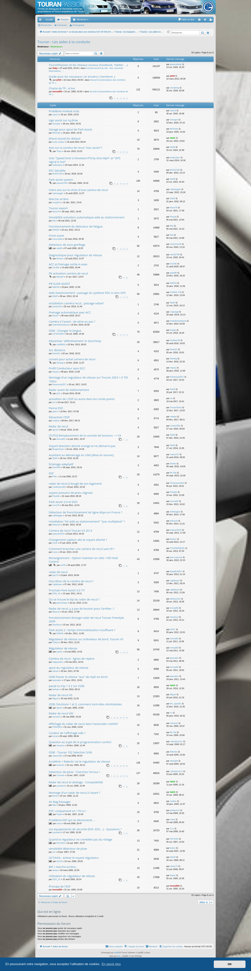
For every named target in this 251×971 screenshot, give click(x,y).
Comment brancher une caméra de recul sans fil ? (82, 549)
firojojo (173, 330)
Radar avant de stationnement (69, 390)
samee (55, 671)
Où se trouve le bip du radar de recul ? (74, 599)
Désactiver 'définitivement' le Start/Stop (75, 341)
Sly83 (172, 147)
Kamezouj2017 (59, 384)
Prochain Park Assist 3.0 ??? (67, 590)
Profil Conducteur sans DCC (67, 368)
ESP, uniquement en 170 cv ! (67, 811)
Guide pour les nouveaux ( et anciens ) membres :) (82, 76)
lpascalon (174, 658)
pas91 (59, 652)
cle (53, 852)
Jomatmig (174, 88)
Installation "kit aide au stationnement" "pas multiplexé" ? (87, 521)
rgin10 (55, 430)
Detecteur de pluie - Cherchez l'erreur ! (74, 772)
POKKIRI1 (57, 727)
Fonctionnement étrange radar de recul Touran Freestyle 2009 (86, 619)
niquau (55, 372)
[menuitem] (186, 19)
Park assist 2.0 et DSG (63, 502)
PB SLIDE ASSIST (59, 283)
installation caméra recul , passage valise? (76, 303)
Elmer (55, 796)
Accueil (49, 19)
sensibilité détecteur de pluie (68, 848)
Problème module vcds (64, 111)
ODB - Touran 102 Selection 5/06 (70, 752)
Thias (59, 151)
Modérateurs (56, 46)
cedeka (55, 420)
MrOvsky (56, 133)
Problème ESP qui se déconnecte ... (72, 820)
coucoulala (57, 239)
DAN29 (55, 230)
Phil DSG (60, 843)
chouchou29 (175, 244)
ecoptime (56, 202)
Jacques (60, 745)
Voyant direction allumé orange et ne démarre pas (82, 446)
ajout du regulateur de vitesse (68, 668)
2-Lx (172, 828)
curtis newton (58, 142)
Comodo (60, 775)
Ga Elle (55, 267)
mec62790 (175, 254)
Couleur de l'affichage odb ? (67, 733)
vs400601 (61, 344)
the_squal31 (175, 703)
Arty (119, 956)
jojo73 (55, 575)
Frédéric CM (176, 292)
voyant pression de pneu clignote (71, 493)
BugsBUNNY (176, 571)
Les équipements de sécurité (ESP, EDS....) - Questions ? (85, 829)
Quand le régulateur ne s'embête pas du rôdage (80, 839)
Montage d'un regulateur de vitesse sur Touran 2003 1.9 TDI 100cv (88, 379)
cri (171, 713)
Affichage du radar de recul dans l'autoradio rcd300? (83, 724)
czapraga (174, 312)
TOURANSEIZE (177, 548)
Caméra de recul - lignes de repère (71, 658)
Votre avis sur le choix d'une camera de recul (78, 190)
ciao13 (55, 114)
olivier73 (174, 866)
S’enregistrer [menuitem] (212, 20)
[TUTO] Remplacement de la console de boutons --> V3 (85, 435)
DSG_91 (56, 593)
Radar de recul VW (61, 713)
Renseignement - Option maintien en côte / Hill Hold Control (83, 559)
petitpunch (175, 810)
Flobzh (55, 642)
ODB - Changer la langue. (65, 330)
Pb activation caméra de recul (68, 273)
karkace (56, 689)
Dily (54, 220)
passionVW (61, 183)
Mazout (55, 612)
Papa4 (59, 814)
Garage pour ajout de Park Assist (70, 129)
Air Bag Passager (60, 802)
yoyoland (60, 786)
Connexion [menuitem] (206, 20)
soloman (174, 723)
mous (55, 552)
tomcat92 (60, 439)
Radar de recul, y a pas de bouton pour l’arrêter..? (81, 608)
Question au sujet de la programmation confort (80, 742)
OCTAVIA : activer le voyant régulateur (74, 858)
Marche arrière (59, 199)
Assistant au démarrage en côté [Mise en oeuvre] (81, 455)
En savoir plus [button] (111, 964)
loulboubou (57, 165)
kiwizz (172, 848)
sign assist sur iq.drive (63, 120)
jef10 (58, 80)
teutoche (60, 765)
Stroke (173, 463)
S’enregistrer (78, 25)
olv (53, 402)
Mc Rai (173, 473)
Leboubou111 (176, 741)
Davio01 (56, 353)
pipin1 (55, 411)
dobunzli (56, 524)
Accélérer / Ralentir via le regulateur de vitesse (79, 761)
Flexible (56, 496)
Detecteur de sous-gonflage (67, 245)
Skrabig (59, 363)
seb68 (59, 248)
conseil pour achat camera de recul (72, 359)
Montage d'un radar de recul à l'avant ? (74, 792)
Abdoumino (175, 599)
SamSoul (56, 624)
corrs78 (55, 505)
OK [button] (230, 964)
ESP (51, 473)
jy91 (58, 393)
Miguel (55, 698)
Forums (65, 19)
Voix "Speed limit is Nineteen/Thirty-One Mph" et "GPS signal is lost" (85, 160)
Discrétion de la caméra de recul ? (71, 581)
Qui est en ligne (49, 911)
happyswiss (57, 662)
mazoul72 (174, 454)
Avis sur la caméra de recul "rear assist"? (75, 148)
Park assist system (61, 179)
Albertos (174, 752)
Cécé (54, 543)
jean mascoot (176, 557)
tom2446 (56, 467)
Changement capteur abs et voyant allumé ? (78, 540)
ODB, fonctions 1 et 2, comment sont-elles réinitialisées (85, 704)
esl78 (62, 565)
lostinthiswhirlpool (60, 325)
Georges (56, 123)
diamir (59, 708)
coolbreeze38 (58, 487)
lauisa (55, 870)
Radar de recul (58, 426)
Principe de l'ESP (60, 886)
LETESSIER (58, 334)
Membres (81, 19)
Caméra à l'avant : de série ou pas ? (72, 321)
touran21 (56, 717)
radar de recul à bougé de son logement (75, 483)
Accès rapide (41, 20)
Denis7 (55, 315)
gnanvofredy (176, 64)
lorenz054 (57, 91)
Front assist (56, 235)
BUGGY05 (57, 174)
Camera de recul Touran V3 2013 (70, 530)
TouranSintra (176, 407)
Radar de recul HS (61, 695)
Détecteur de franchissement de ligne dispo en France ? (85, 512)
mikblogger (57, 515)
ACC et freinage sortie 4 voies (68, 264)
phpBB (117, 953)
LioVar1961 (175, 426)
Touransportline (177, 483)
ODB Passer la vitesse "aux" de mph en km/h (78, 677)
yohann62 (57, 306)
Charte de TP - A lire (62, 88)
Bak (54, 805)
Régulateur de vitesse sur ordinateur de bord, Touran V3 (86, 639)
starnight (174, 761)
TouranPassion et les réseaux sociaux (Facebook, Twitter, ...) (88, 65)
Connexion (62, 25)
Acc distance (57, 350)
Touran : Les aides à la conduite (63, 41)
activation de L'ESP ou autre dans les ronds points (82, 399)
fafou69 (59, 277)
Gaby (55, 68)
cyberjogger (57, 193)
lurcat (55, 736)
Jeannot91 (57, 756)
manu (59, 823)
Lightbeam (57, 584)
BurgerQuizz (58, 449)
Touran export (58, 208)
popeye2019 (58, 534)
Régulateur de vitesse (63, 648)
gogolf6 (173, 273)
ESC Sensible (57, 170)
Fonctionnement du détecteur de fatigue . (76, 226)
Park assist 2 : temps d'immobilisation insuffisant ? (82, 630)
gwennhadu (61, 603)
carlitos (173, 801)
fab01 (172, 138)
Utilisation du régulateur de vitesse (72, 876)
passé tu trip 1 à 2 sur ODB (66, 686)
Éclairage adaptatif (61, 464)
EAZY (172, 629)
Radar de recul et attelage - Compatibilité (76, 782)
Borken (59, 258)
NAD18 (55, 287)
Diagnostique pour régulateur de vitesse (75, 255)
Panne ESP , (56, 408)
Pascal (173, 217)
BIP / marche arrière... (63, 867)
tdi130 (59, 861)
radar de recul (58, 572)
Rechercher (46, 25)
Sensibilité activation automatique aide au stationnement (86, 217)
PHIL (54, 476)
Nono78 (56, 211)
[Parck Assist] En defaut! (65, 138)
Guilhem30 (175, 340)
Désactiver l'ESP (59, 417)
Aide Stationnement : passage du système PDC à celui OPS (87, 293)
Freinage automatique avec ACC (70, 312)
